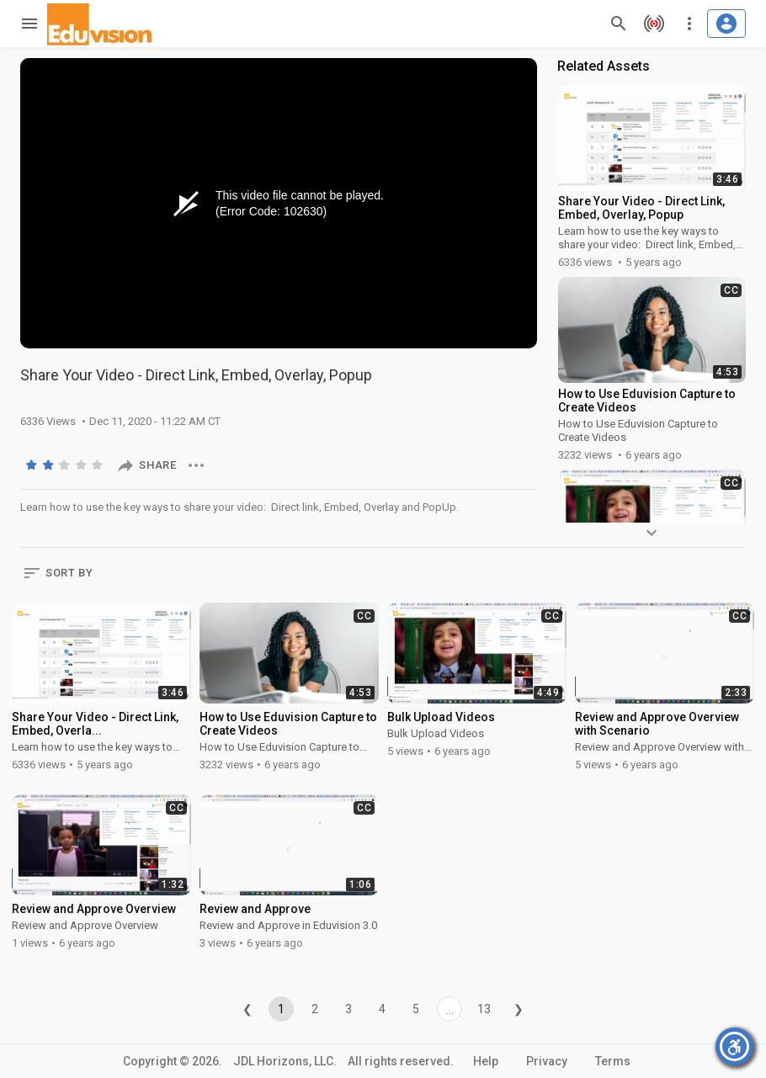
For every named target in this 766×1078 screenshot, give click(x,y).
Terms (612, 1061)
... (450, 1010)
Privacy (546, 1061)
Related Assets (603, 66)
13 (484, 1009)
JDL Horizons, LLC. (285, 1061)
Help (485, 1061)
